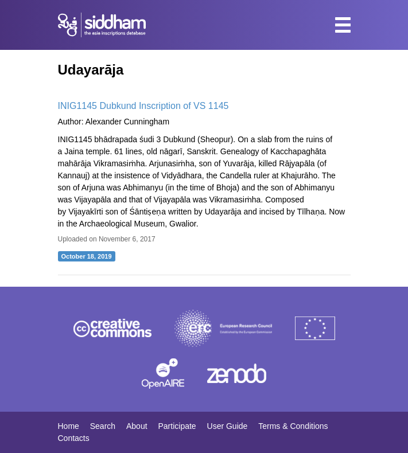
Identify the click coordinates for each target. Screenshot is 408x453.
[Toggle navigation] (343, 25)
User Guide (227, 426)
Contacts (74, 438)
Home (68, 426)
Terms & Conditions (293, 426)
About (136, 426)
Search (102, 426)
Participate (177, 426)
